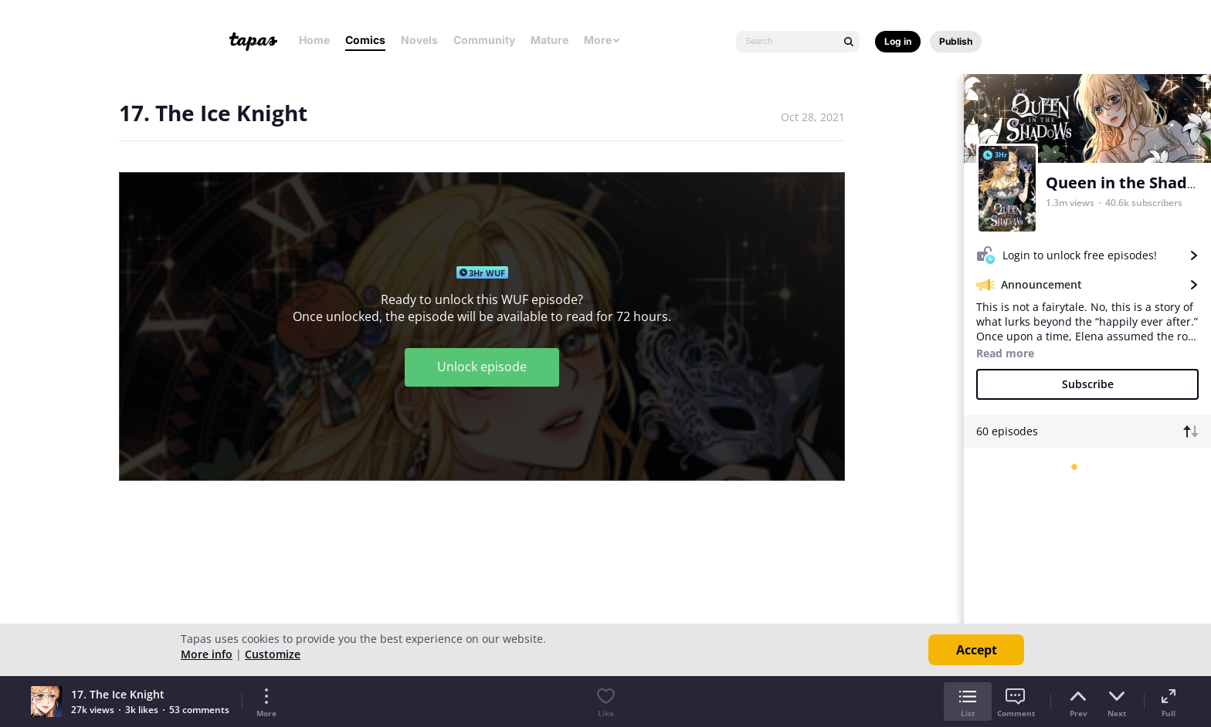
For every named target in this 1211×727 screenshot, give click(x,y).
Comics (365, 39)
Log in (897, 41)
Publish (955, 41)
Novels (419, 39)
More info (206, 654)
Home (314, 39)
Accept (976, 649)
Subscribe (1088, 384)
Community (484, 39)
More (602, 39)
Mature (549, 39)
